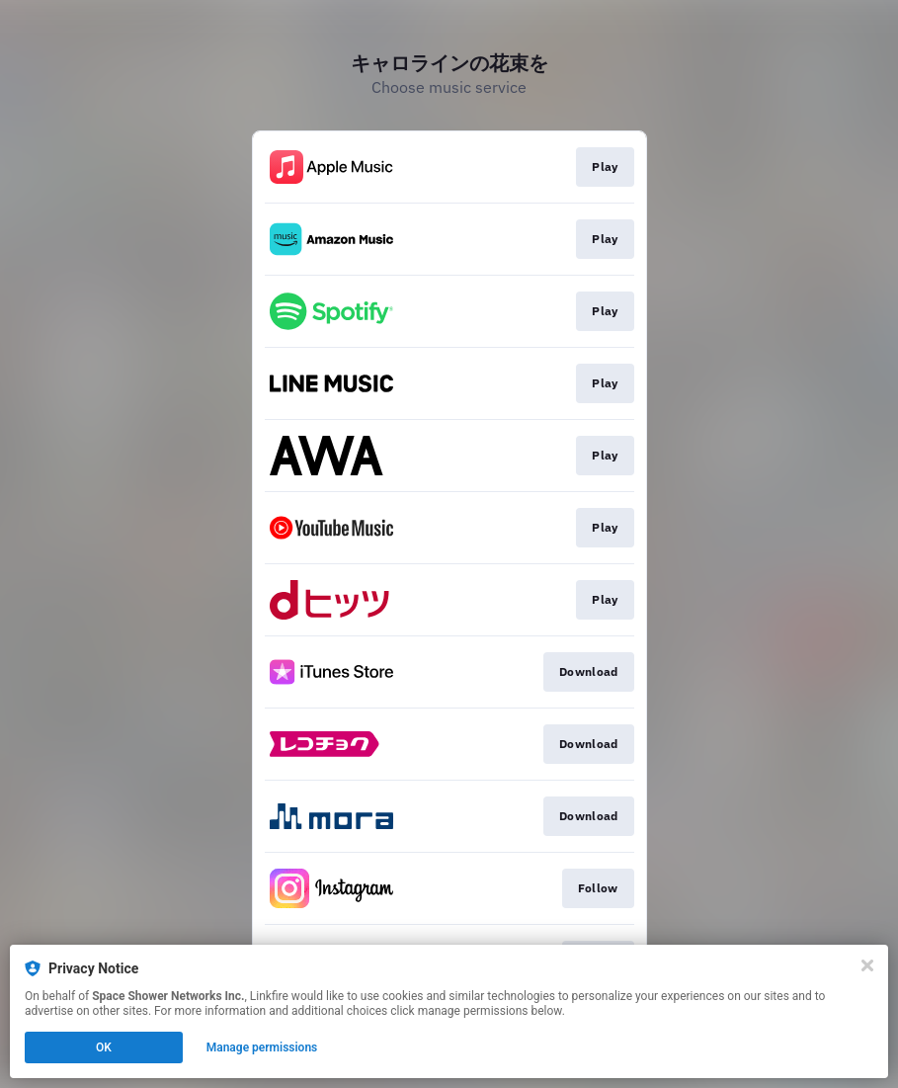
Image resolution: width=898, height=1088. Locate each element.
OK (104, 1047)
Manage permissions (262, 1047)
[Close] (867, 965)
